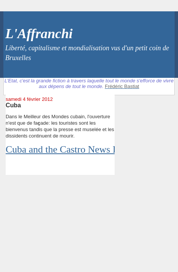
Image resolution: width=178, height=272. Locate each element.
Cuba (13, 105)
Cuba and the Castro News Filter (70, 149)
